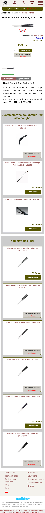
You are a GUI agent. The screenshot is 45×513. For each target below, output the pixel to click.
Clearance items (35, 483)
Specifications (23, 79)
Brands (31, 486)
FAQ (7, 485)
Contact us (10, 473)
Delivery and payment (10, 480)
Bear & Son (38, 36)
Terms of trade (11, 476)
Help (7, 488)
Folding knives (27, 13)
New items (32, 476)
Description (8, 79)
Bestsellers (33, 473)
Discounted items (36, 479)
